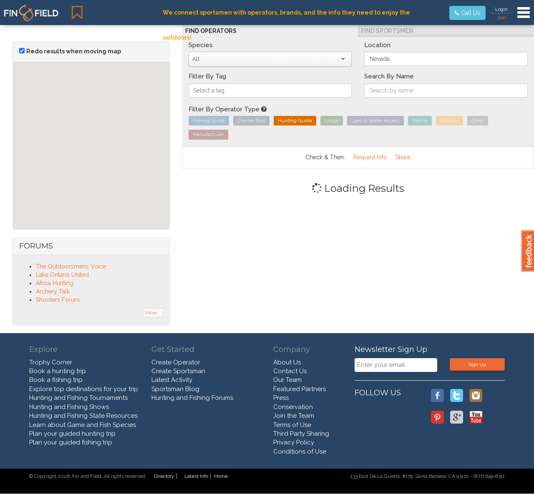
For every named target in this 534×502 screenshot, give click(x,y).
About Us (287, 362)
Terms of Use (292, 425)
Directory (164, 476)
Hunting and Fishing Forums (192, 398)
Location (377, 45)
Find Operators (211, 31)
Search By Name (389, 76)
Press (281, 398)
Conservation (293, 407)
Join (501, 17)
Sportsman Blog (175, 389)
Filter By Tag (207, 76)
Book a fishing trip (56, 380)
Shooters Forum (58, 299)
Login (501, 9)
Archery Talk (53, 291)
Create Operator (175, 362)
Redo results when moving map (73, 51)
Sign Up (477, 364)
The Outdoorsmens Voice (71, 266)
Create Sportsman (178, 371)
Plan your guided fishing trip (70, 442)
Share (403, 157)
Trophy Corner (50, 362)
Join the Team (293, 415)
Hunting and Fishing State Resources (83, 415)
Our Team (287, 380)
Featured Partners (299, 389)
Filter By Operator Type (228, 109)
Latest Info (196, 476)
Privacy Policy (293, 442)
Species (201, 45)
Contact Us (290, 371)
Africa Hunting (54, 283)
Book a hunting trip (57, 371)
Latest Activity (171, 380)
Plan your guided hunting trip (72, 433)
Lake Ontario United (62, 274)
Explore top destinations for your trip (83, 389)
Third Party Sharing (301, 433)
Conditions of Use (299, 451)
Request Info (370, 157)
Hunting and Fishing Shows (69, 407)
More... (153, 313)
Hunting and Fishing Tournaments (78, 398)
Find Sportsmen (387, 31)
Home (221, 476)
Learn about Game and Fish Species (82, 425)
